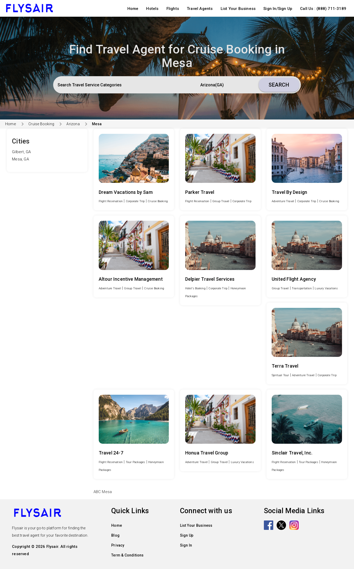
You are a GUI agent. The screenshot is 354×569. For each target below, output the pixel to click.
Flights (172, 8)
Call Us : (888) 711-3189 (323, 8)
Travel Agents (200, 8)
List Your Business (238, 8)
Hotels (152, 8)
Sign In (186, 545)
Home (133, 8)
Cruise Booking (41, 124)
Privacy (117, 545)
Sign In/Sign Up (277, 8)
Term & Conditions (127, 555)
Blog (115, 535)
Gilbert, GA (21, 151)
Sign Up (186, 535)
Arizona (72, 124)
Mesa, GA (20, 159)
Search (279, 85)
